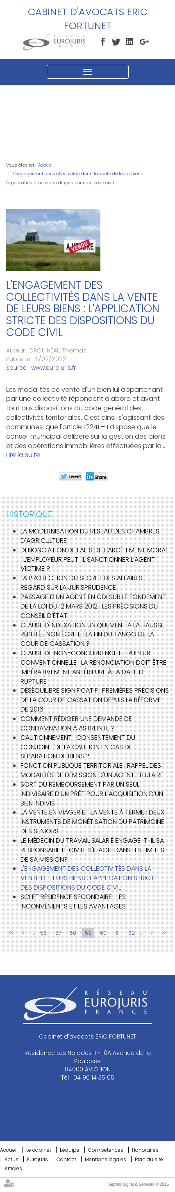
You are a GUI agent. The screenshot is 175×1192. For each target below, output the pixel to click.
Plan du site (149, 1159)
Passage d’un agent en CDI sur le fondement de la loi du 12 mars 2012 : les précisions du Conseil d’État (93, 606)
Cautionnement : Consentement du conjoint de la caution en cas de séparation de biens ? (77, 747)
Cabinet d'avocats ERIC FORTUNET (88, 18)
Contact (66, 1159)
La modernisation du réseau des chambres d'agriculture (89, 535)
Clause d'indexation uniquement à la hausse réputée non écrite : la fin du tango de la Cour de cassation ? (92, 634)
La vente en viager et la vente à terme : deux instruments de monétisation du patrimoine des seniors (92, 822)
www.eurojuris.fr (53, 368)
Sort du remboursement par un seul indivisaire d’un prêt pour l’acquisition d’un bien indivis (91, 794)
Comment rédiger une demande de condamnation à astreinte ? (76, 723)
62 (131, 932)
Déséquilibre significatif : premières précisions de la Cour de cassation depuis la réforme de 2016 (94, 700)
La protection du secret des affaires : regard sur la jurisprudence (82, 582)
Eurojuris (37, 1159)
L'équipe (70, 1149)
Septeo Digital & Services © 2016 (138, 1184)
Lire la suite (23, 455)
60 (103, 932)
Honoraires (145, 1149)
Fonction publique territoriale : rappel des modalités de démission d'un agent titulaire (92, 770)
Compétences (105, 1149)
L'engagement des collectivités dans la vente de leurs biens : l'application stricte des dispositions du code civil (89, 878)
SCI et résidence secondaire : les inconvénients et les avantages (73, 901)
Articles (13, 1168)
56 (43, 932)
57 (58, 932)
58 (73, 932)
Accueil (46, 165)
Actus (11, 1159)
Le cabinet (38, 1149)
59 (88, 932)
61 (117, 932)
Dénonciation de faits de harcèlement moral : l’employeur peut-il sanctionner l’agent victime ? (94, 559)
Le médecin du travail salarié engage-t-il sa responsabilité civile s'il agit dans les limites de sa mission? (92, 850)
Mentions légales (105, 1159)
